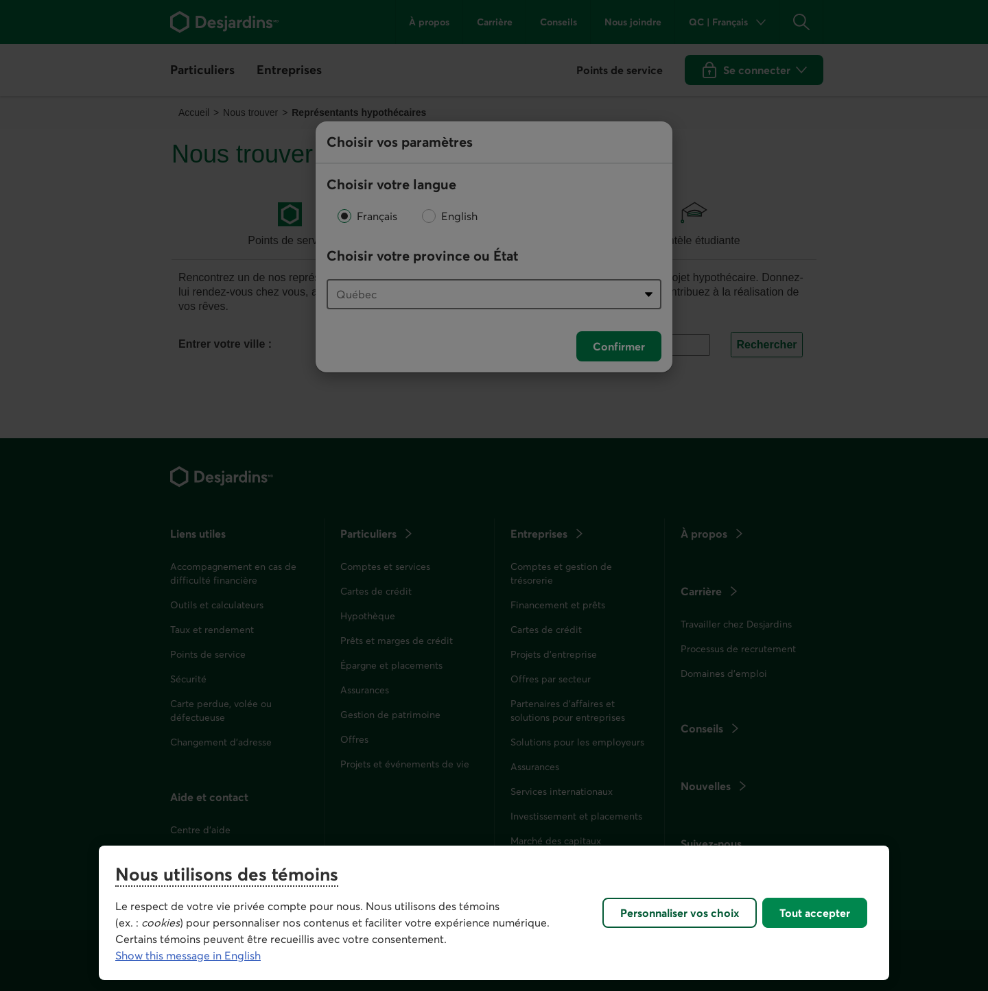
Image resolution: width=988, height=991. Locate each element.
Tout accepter (814, 913)
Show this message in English (188, 955)
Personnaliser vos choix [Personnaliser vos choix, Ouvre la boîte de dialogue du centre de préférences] (679, 913)
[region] (494, 913)
